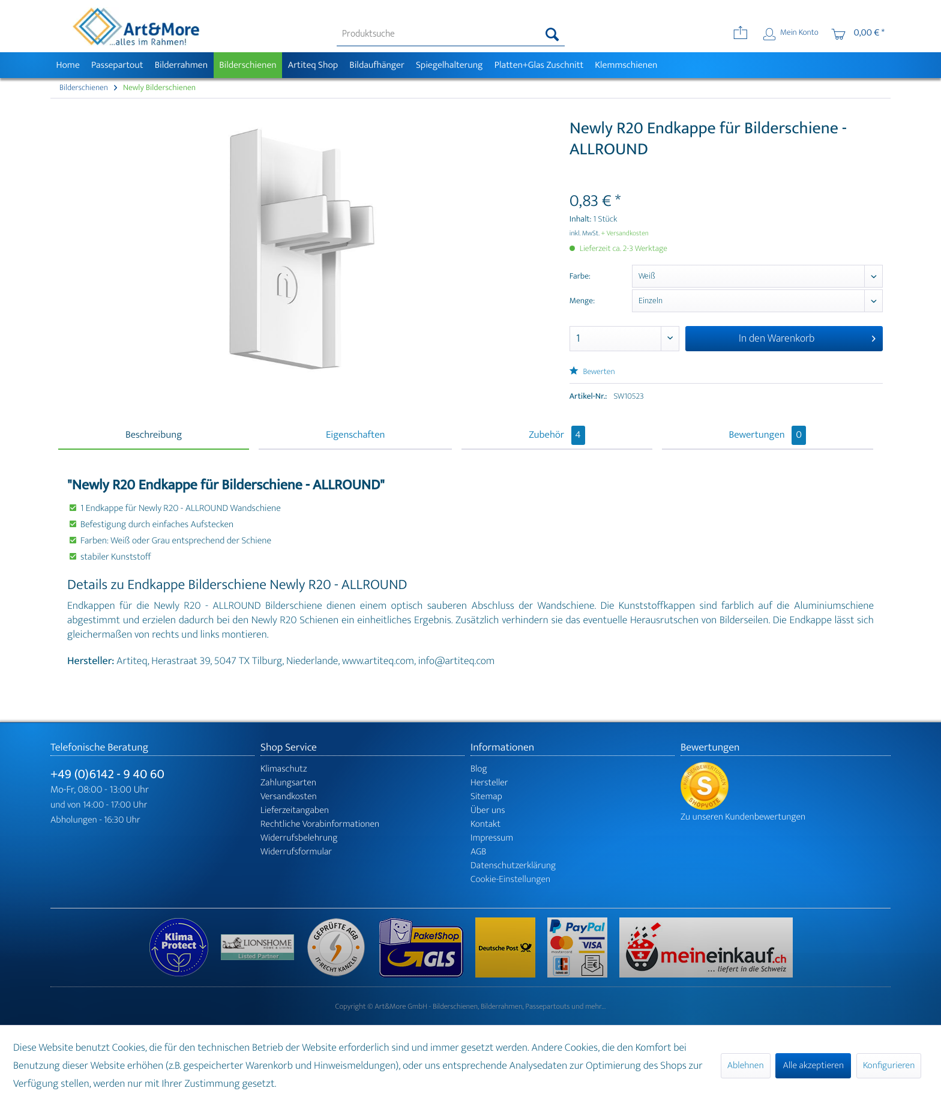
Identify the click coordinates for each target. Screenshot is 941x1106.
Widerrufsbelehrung (298, 838)
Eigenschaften (355, 435)
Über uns (487, 810)
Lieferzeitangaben (294, 810)
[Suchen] (552, 34)
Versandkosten (288, 796)
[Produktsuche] (451, 34)
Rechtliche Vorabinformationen (319, 824)
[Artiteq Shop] (313, 65)
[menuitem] (451, 34)
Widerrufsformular (296, 852)
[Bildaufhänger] (377, 65)
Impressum (491, 838)
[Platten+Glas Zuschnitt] (539, 65)
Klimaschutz (283, 769)
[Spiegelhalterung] (449, 65)
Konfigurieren (889, 1065)
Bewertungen (768, 435)
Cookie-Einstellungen (510, 879)
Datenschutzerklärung (513, 865)
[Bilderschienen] (248, 65)
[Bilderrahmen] (181, 65)
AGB (478, 852)
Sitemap (486, 796)
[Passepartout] (117, 65)
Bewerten (592, 372)
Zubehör (557, 435)
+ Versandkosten (625, 234)
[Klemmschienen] (626, 65)
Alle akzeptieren (813, 1065)
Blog (478, 769)
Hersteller (489, 783)
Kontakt (485, 824)
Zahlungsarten (288, 783)
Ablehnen (745, 1065)
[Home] (67, 65)
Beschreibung (153, 435)
